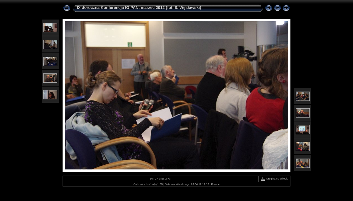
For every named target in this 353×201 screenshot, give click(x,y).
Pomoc (215, 184)
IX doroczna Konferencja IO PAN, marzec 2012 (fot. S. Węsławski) (139, 7)
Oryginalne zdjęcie (274, 178)
